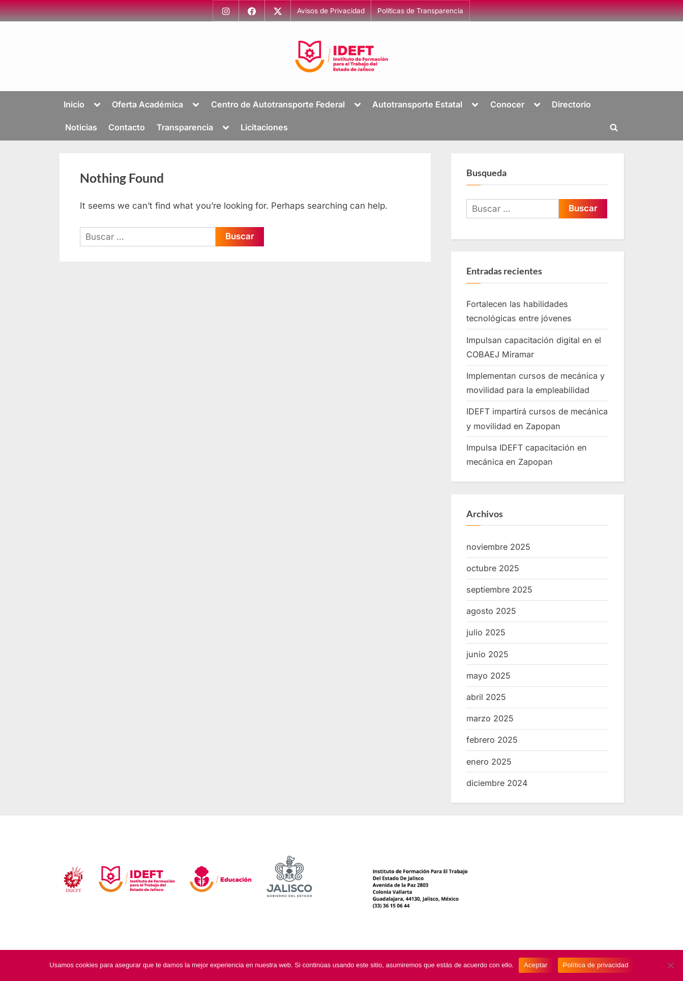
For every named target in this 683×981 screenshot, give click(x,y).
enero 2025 (489, 761)
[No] (670, 965)
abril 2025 (486, 697)
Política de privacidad (596, 965)
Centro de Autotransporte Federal (278, 104)
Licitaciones (264, 127)
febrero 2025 (492, 740)
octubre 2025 (492, 568)
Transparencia (185, 127)
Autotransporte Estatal (417, 104)
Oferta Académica (147, 104)
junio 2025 (487, 654)
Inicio (74, 104)
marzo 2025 (490, 718)
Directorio (571, 104)
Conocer (507, 104)
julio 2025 (486, 633)
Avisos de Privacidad (331, 11)
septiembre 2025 (499, 589)
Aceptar (536, 965)
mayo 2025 (488, 675)
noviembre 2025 (498, 547)
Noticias (81, 127)
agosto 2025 (491, 611)
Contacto (126, 127)
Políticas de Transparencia (421, 11)
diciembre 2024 (496, 783)
